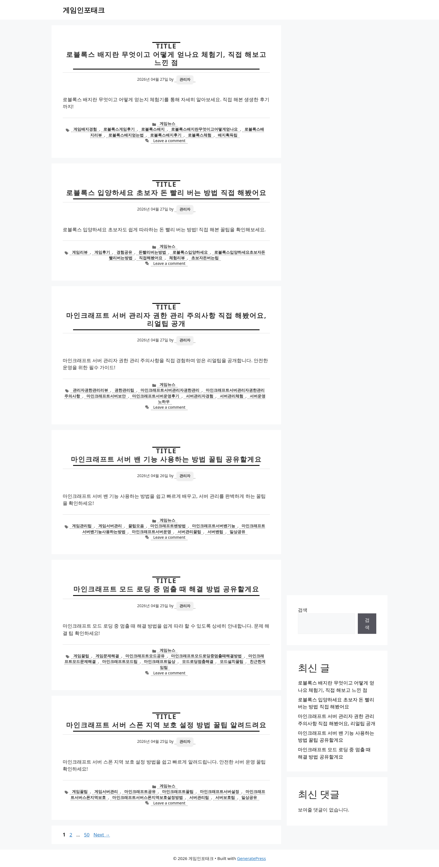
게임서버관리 (110, 525)
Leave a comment (169, 140)
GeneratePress (251, 858)
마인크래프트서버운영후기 (155, 396)
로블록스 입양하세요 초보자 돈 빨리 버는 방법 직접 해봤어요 (166, 192)
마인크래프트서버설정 (219, 791)
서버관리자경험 (199, 396)
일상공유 (237, 531)
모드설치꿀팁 (231, 661)
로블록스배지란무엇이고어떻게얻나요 (204, 129)
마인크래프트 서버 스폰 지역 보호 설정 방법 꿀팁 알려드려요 (166, 724)
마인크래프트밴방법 (168, 525)
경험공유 (124, 252)
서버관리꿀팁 (189, 531)
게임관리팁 (82, 525)
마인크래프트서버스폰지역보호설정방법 (147, 797)
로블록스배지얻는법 (126, 135)
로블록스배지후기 (165, 135)
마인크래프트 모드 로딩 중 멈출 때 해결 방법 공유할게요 (166, 588)
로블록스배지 (153, 129)
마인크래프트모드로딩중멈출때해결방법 (206, 655)
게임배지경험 (85, 129)
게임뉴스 (167, 123)
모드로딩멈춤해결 (197, 661)
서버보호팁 (225, 797)
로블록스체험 (199, 135)
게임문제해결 (107, 655)
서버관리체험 (231, 396)
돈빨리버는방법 (152, 252)
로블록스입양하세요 (190, 252)
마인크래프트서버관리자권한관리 (170, 390)
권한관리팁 (124, 390)
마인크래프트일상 (159, 661)
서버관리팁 (199, 797)
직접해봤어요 (150, 257)
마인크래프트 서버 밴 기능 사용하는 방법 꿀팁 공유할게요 (166, 459)
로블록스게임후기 (119, 129)
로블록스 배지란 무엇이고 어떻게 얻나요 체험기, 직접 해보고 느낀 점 (166, 58)
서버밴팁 (215, 531)
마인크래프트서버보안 (106, 396)
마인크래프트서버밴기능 (213, 525)
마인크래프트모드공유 (145, 655)
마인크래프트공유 (140, 791)
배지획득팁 (227, 135)
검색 (302, 610)
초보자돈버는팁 (205, 257)
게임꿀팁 (81, 655)
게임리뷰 (80, 252)
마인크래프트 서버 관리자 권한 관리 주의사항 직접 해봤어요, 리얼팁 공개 (166, 319)
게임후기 (102, 252)
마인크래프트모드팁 (119, 661)
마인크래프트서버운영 (151, 531)
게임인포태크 (84, 10)
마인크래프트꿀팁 (177, 791)
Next (102, 834)
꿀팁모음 (136, 525)
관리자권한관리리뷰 (90, 390)
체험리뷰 (177, 257)
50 (87, 834)
